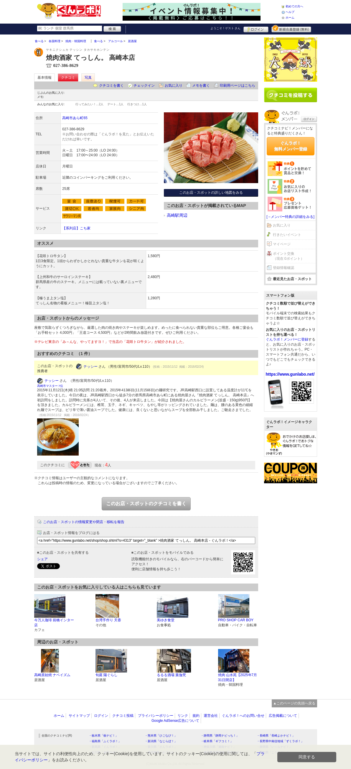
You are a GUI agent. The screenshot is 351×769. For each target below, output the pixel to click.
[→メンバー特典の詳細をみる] (290, 217)
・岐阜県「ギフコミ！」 (217, 741)
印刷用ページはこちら (237, 85)
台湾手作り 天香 (108, 620)
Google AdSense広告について (175, 721)
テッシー (90, 366)
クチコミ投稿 (123, 716)
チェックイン (144, 85)
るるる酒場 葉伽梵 (171, 675)
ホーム (290, 17)
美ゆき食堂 (165, 620)
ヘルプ (290, 12)
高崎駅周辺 (177, 215)
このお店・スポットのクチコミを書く (146, 503)
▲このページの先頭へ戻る (294, 703)
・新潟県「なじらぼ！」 (161, 741)
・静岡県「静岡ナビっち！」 (220, 735)
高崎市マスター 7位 (50, 385)
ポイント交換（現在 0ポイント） (288, 256)
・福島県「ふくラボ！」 (105, 741)
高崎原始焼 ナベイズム (52, 675)
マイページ (282, 244)
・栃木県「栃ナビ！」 (103, 735)
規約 (196, 716)
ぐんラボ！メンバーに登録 (287, 339)
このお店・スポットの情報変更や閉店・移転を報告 (83, 522)
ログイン (255, 28)
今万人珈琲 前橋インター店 (54, 622)
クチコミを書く (111, 85)
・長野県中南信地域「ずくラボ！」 (280, 741)
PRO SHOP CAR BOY (235, 620)
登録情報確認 (283, 268)
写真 (88, 77)
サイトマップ (79, 716)
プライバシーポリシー (155, 716)
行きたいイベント (287, 235)
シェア (42, 559)
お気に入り (173, 85)
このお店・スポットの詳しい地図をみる (211, 192)
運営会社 (211, 716)
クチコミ (68, 77)
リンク (182, 716)
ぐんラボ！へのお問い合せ (243, 716)
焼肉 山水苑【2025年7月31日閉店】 (237, 677)
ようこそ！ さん (225, 28)
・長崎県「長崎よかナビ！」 (276, 735)
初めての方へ (294, 6)
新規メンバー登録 (291, 28)
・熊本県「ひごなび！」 (161, 735)
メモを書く (201, 85)
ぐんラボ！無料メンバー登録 (290, 146)
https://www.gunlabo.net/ (290, 374)
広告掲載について (283, 716)
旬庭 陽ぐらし (106, 675)
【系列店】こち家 (76, 228)
